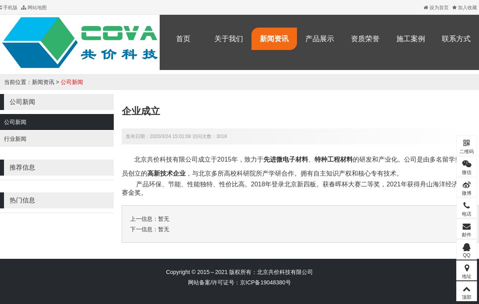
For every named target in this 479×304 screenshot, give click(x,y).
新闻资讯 (274, 39)
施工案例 (410, 39)
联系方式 (456, 39)
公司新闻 (72, 82)
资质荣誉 (365, 39)
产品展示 (319, 39)
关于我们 (228, 39)
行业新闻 (15, 139)
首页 (183, 39)
